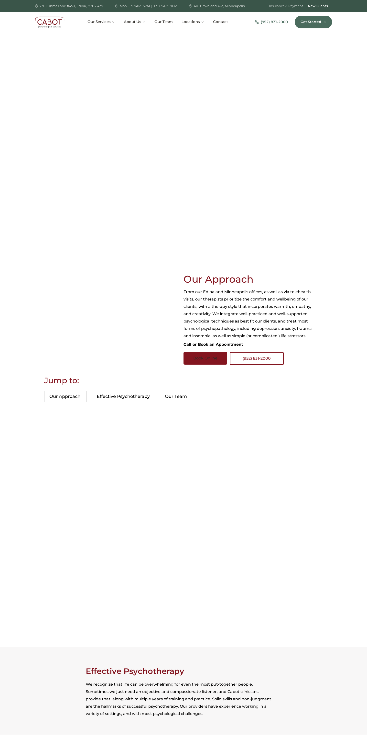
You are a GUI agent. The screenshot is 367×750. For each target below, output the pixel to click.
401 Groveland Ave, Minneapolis (219, 6)
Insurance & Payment (286, 6)
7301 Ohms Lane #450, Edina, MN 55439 (71, 6)
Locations (193, 22)
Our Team (163, 22)
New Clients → (320, 6)
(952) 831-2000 (271, 22)
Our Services (101, 22)
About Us (135, 22)
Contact (220, 22)
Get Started (313, 22)
